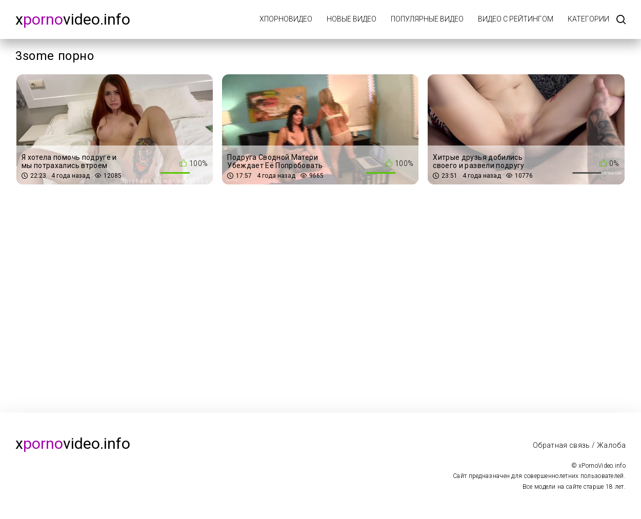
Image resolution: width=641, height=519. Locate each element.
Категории (588, 19)
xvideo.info (72, 19)
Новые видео (351, 19)
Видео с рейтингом (515, 19)
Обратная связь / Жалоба (579, 445)
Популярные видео (427, 19)
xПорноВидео (285, 19)
